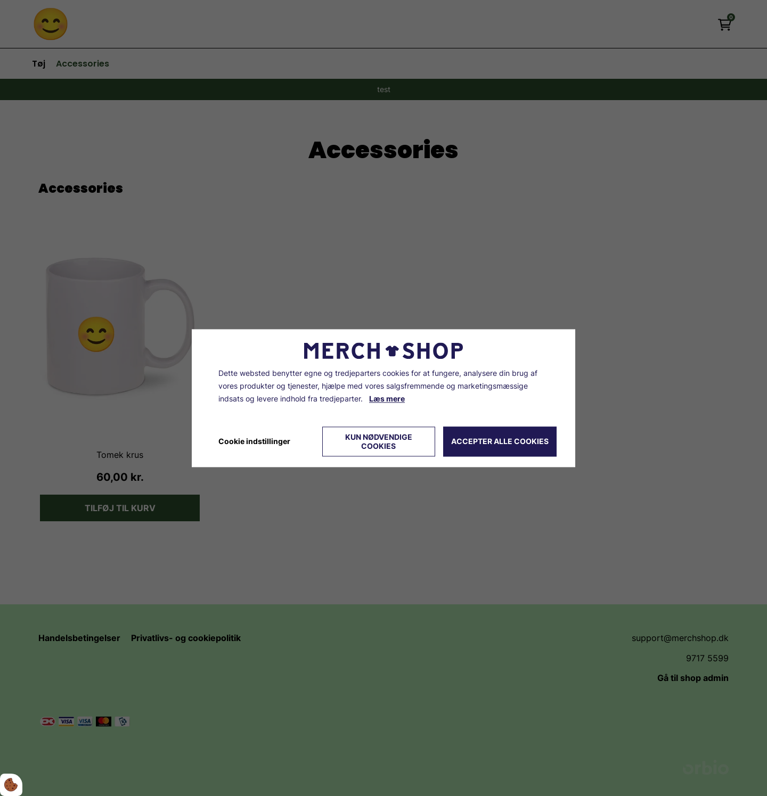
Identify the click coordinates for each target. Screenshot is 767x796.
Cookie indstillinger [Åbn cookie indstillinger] (254, 441)
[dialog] (383, 398)
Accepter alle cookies (500, 441)
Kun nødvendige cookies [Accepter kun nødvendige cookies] (378, 441)
